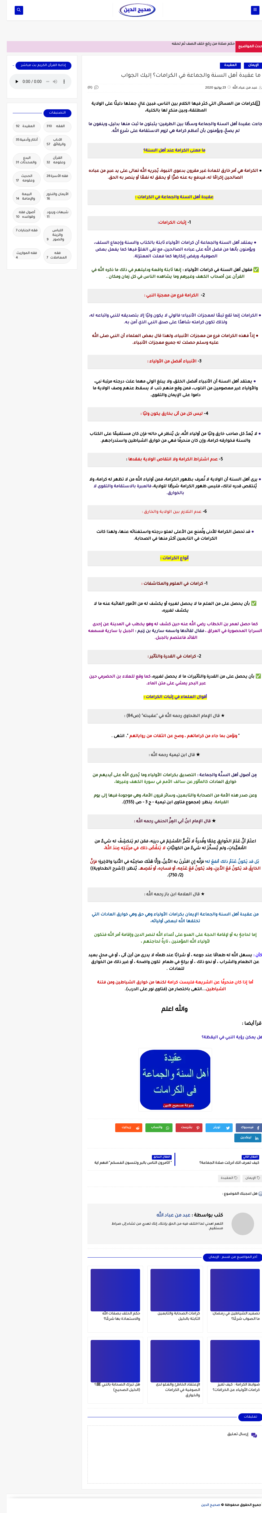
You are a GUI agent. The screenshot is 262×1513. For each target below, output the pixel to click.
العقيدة (223, 65)
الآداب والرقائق (49, 142)
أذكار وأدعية (20, 140)
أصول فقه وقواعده (18, 215)
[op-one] (12, 10)
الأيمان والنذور (51, 196)
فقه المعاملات (50, 256)
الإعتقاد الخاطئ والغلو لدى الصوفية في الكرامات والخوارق (171, 1390)
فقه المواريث (19, 255)
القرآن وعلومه (49, 161)
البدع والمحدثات (19, 161)
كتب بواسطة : (183, 1215)
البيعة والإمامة (18, 197)
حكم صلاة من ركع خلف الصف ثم (201, 44)
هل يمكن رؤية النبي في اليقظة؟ (225, 1038)
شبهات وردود (51, 214)
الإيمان (246, 65)
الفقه (49, 127)
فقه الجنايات (20, 231)
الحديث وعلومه (18, 179)
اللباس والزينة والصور (48, 235)
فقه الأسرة (50, 176)
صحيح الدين (203, 1505)
